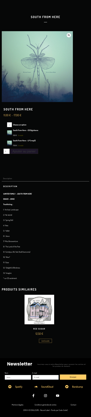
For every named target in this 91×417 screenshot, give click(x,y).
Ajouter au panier (24, 151)
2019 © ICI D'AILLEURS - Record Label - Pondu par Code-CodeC (45, 410)
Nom (6, 373)
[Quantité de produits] (7, 151)
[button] (69, 35)
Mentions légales (17, 405)
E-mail (34, 373)
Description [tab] (7, 178)
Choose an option (19, 125)
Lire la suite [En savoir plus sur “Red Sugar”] (45, 341)
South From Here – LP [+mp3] (24, 140)
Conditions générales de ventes (45, 405)
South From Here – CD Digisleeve (25, 130)
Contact (73, 405)
